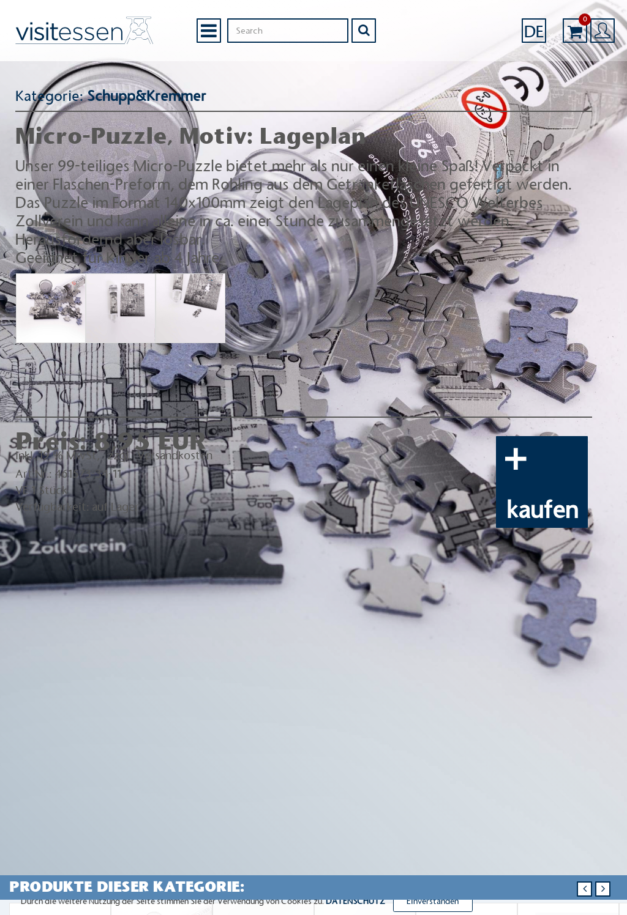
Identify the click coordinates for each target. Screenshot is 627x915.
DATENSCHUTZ (355, 901)
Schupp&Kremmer (143, 96)
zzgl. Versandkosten (159, 455)
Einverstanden (433, 901)
